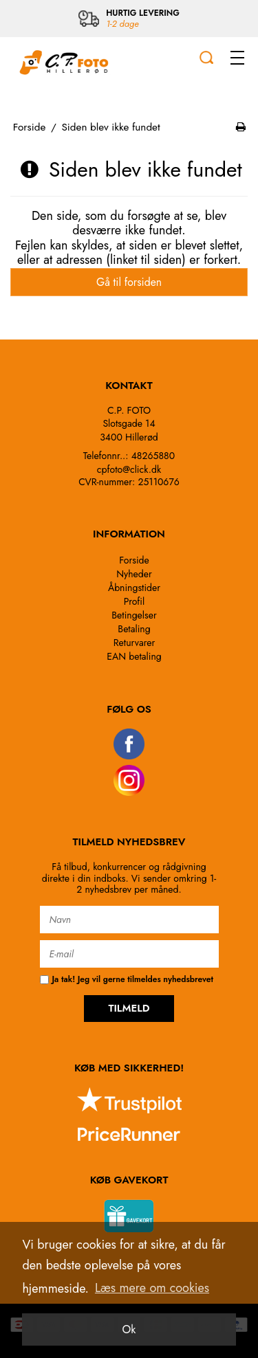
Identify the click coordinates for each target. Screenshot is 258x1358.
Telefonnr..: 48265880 (129, 456)
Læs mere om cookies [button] (152, 1288)
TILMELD (128, 1008)
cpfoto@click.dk (129, 469)
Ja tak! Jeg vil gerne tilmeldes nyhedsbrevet (126, 980)
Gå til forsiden (129, 282)
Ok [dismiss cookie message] (129, 1329)
